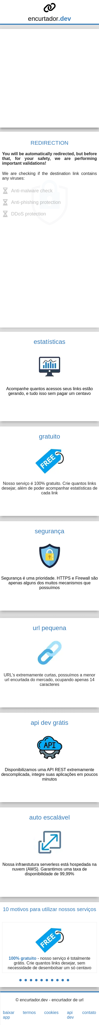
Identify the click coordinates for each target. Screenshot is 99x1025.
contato (89, 1012)
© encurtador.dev (32, 1000)
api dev (70, 1014)
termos (29, 1012)
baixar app (9, 1014)
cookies (51, 1012)
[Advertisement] (49, 78)
